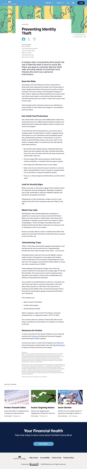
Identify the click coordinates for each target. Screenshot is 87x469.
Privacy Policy (68, 457)
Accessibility (45, 457)
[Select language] (73, 2)
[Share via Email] (34, 39)
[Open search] (68, 2)
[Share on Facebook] (23, 39)
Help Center (33, 457)
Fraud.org (34, 336)
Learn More (43, 444)
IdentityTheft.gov (59, 345)
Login (81, 3)
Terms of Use (56, 457)
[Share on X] (29, 39)
